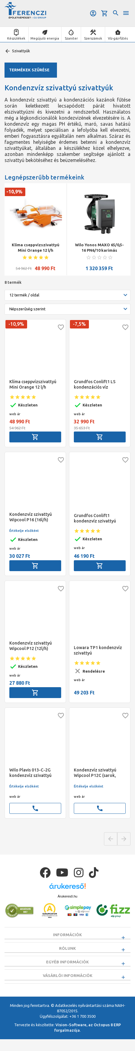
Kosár (104, 13)
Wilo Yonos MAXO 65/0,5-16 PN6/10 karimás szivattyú (99, 248)
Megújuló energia (44, 38)
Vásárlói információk (68, 984)
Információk (67, 935)
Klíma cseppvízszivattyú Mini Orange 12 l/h (35, 247)
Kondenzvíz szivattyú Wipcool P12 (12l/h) (30, 646)
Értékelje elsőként (24, 530)
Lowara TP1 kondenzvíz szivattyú (98, 650)
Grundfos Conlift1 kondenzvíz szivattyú (95, 518)
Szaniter (71, 38)
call (35, 808)
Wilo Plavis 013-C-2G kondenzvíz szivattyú (30, 773)
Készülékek (16, 38)
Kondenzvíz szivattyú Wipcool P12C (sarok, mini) (95, 773)
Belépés (93, 13)
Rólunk (67, 951)
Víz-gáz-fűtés (118, 38)
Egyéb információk (67, 968)
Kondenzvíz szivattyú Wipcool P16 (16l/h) (30, 517)
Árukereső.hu (67, 896)
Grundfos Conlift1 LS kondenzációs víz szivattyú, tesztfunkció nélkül (96, 384)
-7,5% (79, 324)
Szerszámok (93, 38)
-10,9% (14, 191)
